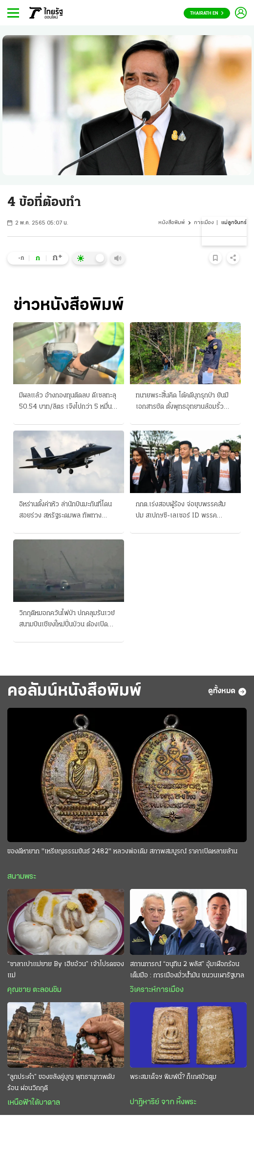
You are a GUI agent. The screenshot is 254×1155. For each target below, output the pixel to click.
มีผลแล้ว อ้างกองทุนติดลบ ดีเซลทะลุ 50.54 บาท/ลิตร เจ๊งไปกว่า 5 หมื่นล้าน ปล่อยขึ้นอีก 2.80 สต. (67, 402)
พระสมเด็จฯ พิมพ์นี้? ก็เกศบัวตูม (173, 1077)
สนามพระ (21, 877)
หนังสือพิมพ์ (171, 223)
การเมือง (204, 223)
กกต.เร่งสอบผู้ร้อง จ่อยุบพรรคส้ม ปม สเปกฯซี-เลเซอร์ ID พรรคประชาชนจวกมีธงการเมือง (181, 511)
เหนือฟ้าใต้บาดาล (33, 1103)
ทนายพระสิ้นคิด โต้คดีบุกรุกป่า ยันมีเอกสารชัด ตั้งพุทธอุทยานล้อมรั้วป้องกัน (182, 402)
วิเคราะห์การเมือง (157, 990)
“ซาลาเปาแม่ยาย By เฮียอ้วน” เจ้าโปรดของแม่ (65, 970)
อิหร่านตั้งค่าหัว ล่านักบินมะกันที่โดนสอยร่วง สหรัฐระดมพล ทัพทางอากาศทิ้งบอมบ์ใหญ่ (65, 511)
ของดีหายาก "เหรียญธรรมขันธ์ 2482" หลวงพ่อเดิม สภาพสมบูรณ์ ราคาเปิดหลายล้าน (122, 851)
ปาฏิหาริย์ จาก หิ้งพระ (163, 1102)
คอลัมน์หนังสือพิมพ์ (74, 691)
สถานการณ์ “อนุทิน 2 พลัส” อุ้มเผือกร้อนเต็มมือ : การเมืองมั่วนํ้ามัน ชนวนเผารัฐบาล (187, 970)
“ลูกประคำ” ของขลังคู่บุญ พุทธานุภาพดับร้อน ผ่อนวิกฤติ (61, 1082)
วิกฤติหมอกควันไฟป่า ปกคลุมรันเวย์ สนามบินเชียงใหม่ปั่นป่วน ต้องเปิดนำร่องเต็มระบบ (67, 620)
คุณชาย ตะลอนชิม (34, 990)
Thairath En (207, 13)
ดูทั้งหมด (227, 691)
